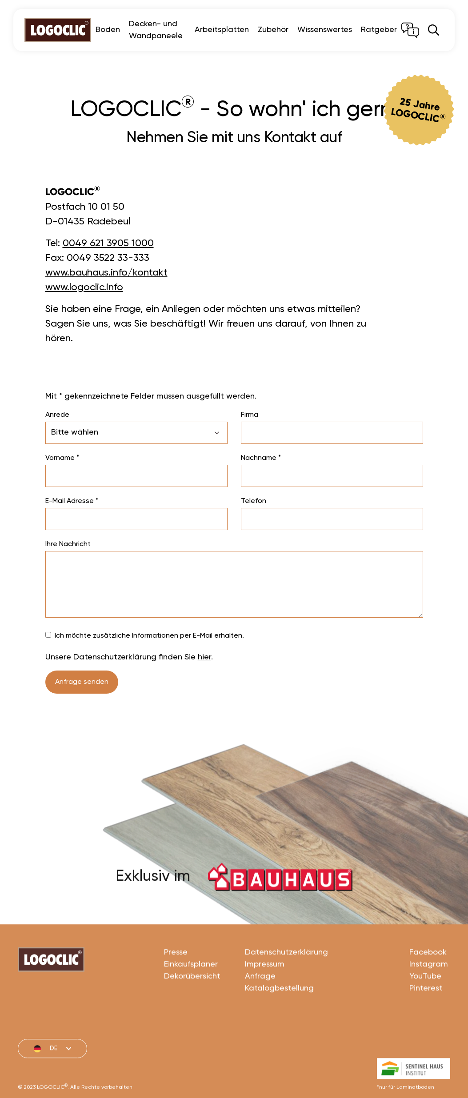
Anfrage (260, 1006)
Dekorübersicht (192, 1006)
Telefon (253, 501)
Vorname (62, 458)
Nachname (261, 458)
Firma (249, 415)
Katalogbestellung (279, 1018)
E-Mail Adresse (71, 501)
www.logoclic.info (84, 287)
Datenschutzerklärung (286, 982)
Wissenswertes (324, 30)
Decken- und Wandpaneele (156, 30)
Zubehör (273, 30)
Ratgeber (379, 30)
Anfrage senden (81, 682)
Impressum (264, 994)
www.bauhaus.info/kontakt (106, 273)
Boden (108, 30)
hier (204, 657)
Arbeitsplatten (222, 30)
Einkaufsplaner (191, 994)
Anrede (57, 415)
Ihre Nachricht (68, 544)
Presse (176, 982)
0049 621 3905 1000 (108, 243)
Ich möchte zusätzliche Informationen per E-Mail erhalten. (149, 635)
